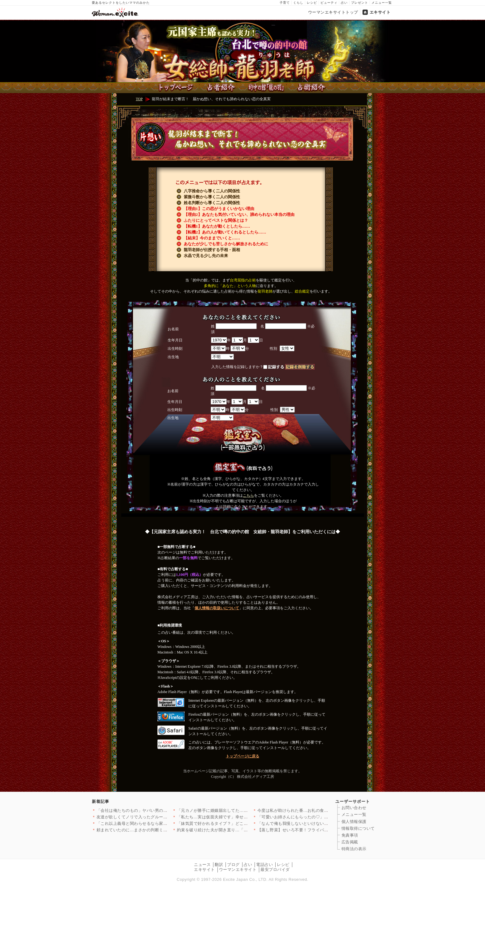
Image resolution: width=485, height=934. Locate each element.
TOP (139, 99)
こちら (248, 495)
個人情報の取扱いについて (217, 608)
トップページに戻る (242, 756)
